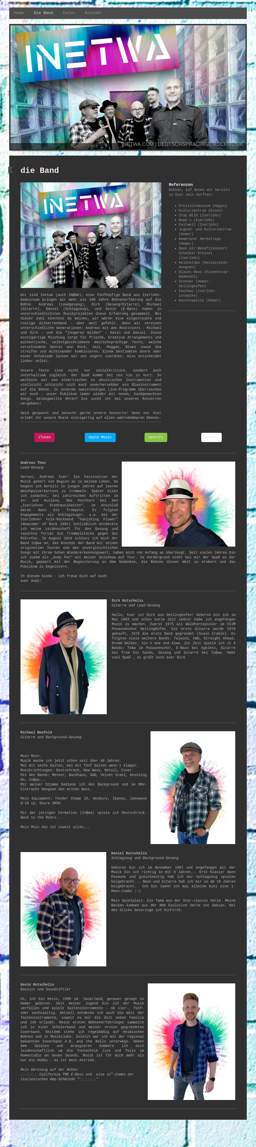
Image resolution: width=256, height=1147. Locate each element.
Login (236, 1127)
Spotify (155, 437)
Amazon (211, 437)
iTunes (44, 437)
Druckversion (31, 1127)
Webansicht (231, 1132)
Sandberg (28, 1074)
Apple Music (100, 437)
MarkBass (87, 1079)
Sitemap (59, 1127)
